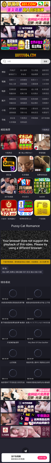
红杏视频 (12, 122)
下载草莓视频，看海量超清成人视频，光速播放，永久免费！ (26, 261)
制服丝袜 (12, 93)
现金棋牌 (34, 74)
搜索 (45, 61)
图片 (4, 100)
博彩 (4, 72)
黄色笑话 (34, 112)
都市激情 (12, 108)
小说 (4, 110)
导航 (4, 119)
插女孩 (12, 118)
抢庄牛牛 (45, 74)
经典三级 (23, 93)
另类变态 (45, 93)
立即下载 (42, 458)
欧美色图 (34, 99)
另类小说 (23, 112)
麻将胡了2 (12, 74)
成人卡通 (34, 89)
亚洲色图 (23, 99)
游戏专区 (45, 70)
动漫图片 (45, 99)
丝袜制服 (23, 84)
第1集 (4, 268)
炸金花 (23, 74)
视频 (4, 81)
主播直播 (34, 84)
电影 (4, 91)
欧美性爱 (45, 89)
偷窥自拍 (12, 99)
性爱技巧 (45, 112)
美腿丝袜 (12, 103)
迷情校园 (12, 112)
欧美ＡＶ (34, 80)
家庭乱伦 (23, 108)
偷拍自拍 (23, 89)
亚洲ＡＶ (12, 80)
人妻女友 (34, 108)
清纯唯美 (23, 103)
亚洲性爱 (12, 89)
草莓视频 (34, 118)
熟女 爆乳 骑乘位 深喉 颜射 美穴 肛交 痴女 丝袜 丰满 (22, 272)
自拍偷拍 (23, 80)
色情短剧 (23, 122)
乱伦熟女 (34, 93)
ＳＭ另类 (45, 84)
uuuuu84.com (25, 55)
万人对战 (34, 70)
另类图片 (45, 103)
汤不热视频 (45, 118)
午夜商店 (23, 118)
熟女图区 (34, 103)
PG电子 (12, 70)
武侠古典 (45, 108)
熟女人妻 (12, 84)
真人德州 (23, 70)
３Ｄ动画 (45, 80)
